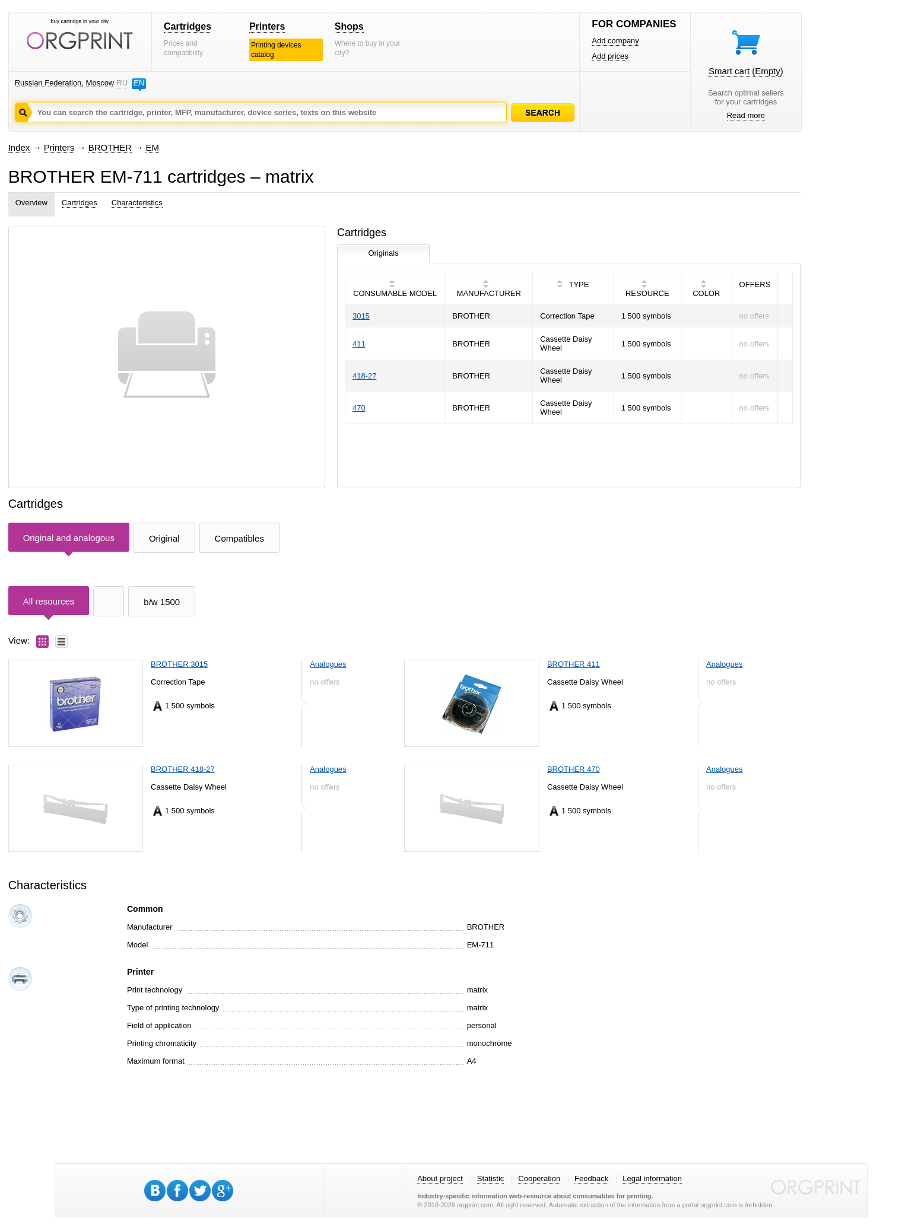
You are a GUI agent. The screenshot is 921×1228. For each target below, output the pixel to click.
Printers (267, 26)
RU (121, 82)
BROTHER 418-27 (183, 769)
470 (359, 407)
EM (152, 147)
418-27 (364, 375)
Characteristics (137, 202)
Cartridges (187, 26)
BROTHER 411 (573, 664)
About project (440, 1178)
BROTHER (110, 147)
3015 (361, 315)
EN (139, 82)
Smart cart (746, 71)
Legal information (652, 1178)
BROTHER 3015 (179, 664)
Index (19, 147)
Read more (746, 115)
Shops (349, 26)
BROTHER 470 (573, 769)
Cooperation (539, 1178)
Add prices (610, 56)
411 (359, 343)
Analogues (328, 664)
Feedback (591, 1178)
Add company (615, 40)
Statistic (490, 1178)
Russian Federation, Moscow (65, 82)
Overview (31, 202)
